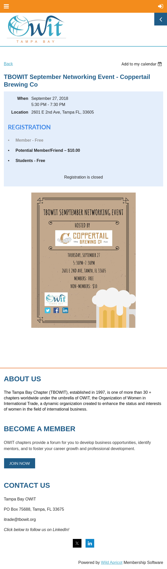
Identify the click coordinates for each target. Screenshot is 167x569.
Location (19, 112)
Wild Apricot (111, 562)
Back (8, 64)
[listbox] (142, 64)
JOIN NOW (19, 463)
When (22, 98)
